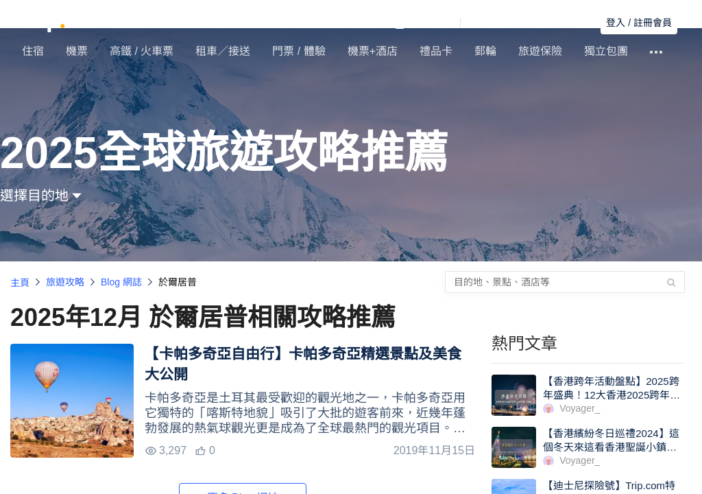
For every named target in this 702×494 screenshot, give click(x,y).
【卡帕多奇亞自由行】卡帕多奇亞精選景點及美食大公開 (303, 364)
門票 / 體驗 (298, 51)
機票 (77, 51)
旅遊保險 (540, 51)
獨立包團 (606, 51)
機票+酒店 (373, 51)
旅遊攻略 (65, 282)
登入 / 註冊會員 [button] (639, 22)
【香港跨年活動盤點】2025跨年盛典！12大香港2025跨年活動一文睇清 (611, 394)
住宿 (33, 51)
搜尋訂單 (571, 22)
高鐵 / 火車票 (141, 51)
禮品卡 (436, 51)
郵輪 (485, 51)
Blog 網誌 (121, 282)
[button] (464, 22)
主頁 (19, 282)
